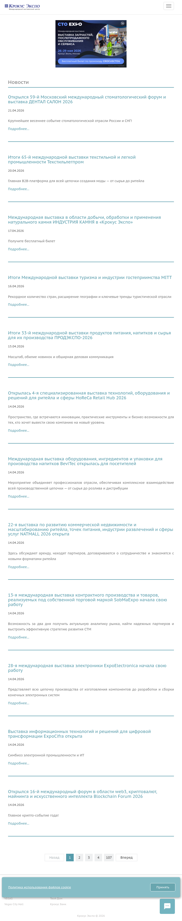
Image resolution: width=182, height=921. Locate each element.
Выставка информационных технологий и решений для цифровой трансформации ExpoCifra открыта (79, 734)
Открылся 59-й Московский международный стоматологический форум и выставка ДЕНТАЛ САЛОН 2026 (87, 99)
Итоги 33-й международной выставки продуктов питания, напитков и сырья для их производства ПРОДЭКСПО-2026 (89, 335)
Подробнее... (18, 129)
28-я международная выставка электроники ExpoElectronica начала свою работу (87, 668)
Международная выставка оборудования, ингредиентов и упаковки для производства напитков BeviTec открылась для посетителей (85, 461)
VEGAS (9, 898)
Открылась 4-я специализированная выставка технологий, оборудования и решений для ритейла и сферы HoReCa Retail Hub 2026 (89, 395)
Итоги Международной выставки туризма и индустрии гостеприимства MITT (90, 277)
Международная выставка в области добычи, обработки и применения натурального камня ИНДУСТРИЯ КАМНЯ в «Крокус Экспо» (84, 220)
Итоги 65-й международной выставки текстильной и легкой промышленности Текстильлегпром (72, 159)
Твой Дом (56, 898)
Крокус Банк (58, 904)
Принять (162, 887)
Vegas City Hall (14, 904)
